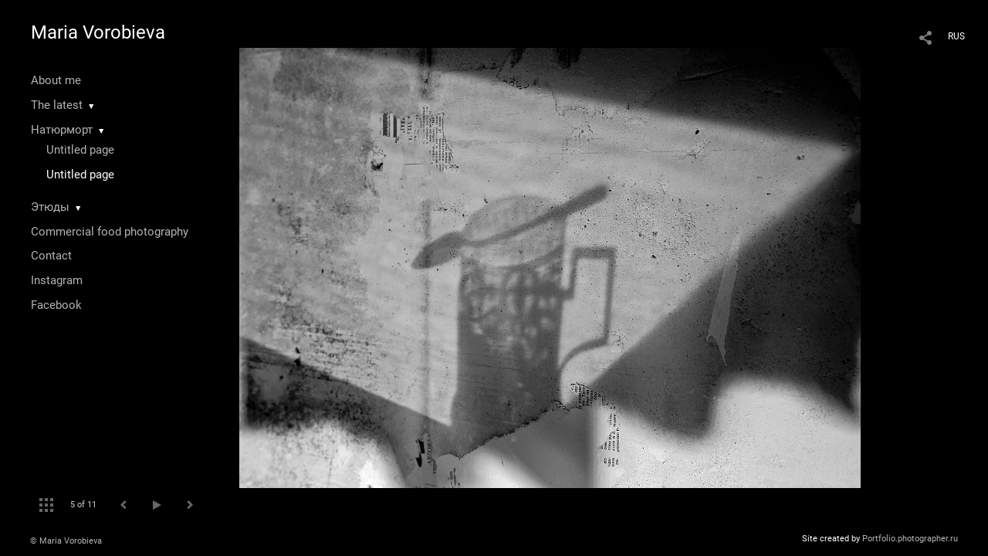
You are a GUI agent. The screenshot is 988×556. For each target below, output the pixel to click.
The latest (57, 105)
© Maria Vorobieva (66, 541)
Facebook (56, 305)
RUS (956, 36)
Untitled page (80, 150)
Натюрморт (62, 130)
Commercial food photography (109, 232)
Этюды (50, 207)
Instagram (57, 280)
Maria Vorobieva (98, 32)
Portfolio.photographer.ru (910, 539)
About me (56, 80)
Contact (51, 256)
